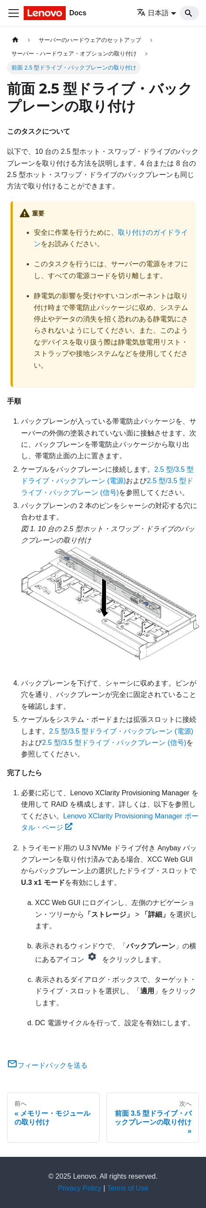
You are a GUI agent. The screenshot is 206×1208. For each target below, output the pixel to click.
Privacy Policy (80, 1188)
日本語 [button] (153, 13)
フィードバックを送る (47, 1065)
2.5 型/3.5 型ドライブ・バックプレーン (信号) (114, 742)
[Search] (189, 13)
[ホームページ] (15, 40)
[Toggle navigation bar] (13, 13)
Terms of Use (127, 1188)
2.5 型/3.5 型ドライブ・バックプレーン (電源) (121, 731)
